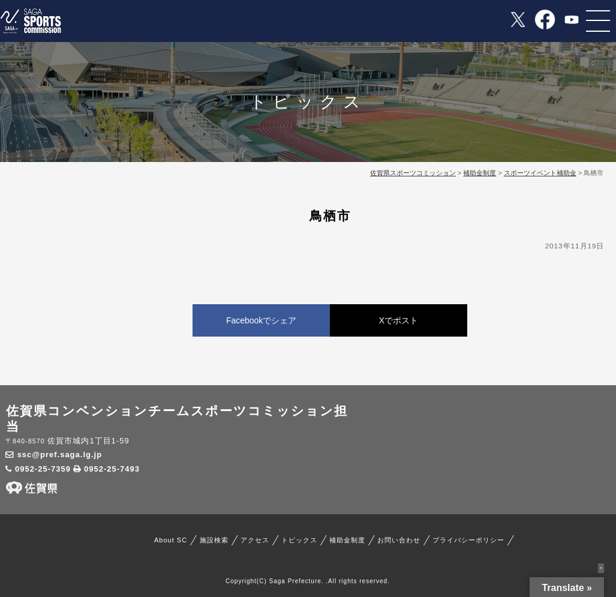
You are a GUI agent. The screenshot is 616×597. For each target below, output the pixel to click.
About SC (170, 540)
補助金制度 (347, 540)
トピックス (299, 540)
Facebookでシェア (261, 320)
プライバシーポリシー (468, 540)
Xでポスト (398, 320)
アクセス (255, 540)
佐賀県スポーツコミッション (413, 172)
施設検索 (214, 540)
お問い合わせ (398, 540)
